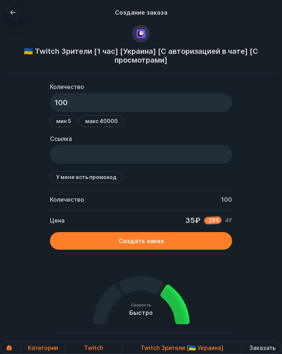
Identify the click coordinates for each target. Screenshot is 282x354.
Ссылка (61, 138)
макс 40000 (101, 121)
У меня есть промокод (86, 177)
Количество (67, 86)
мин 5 (63, 121)
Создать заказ (141, 241)
